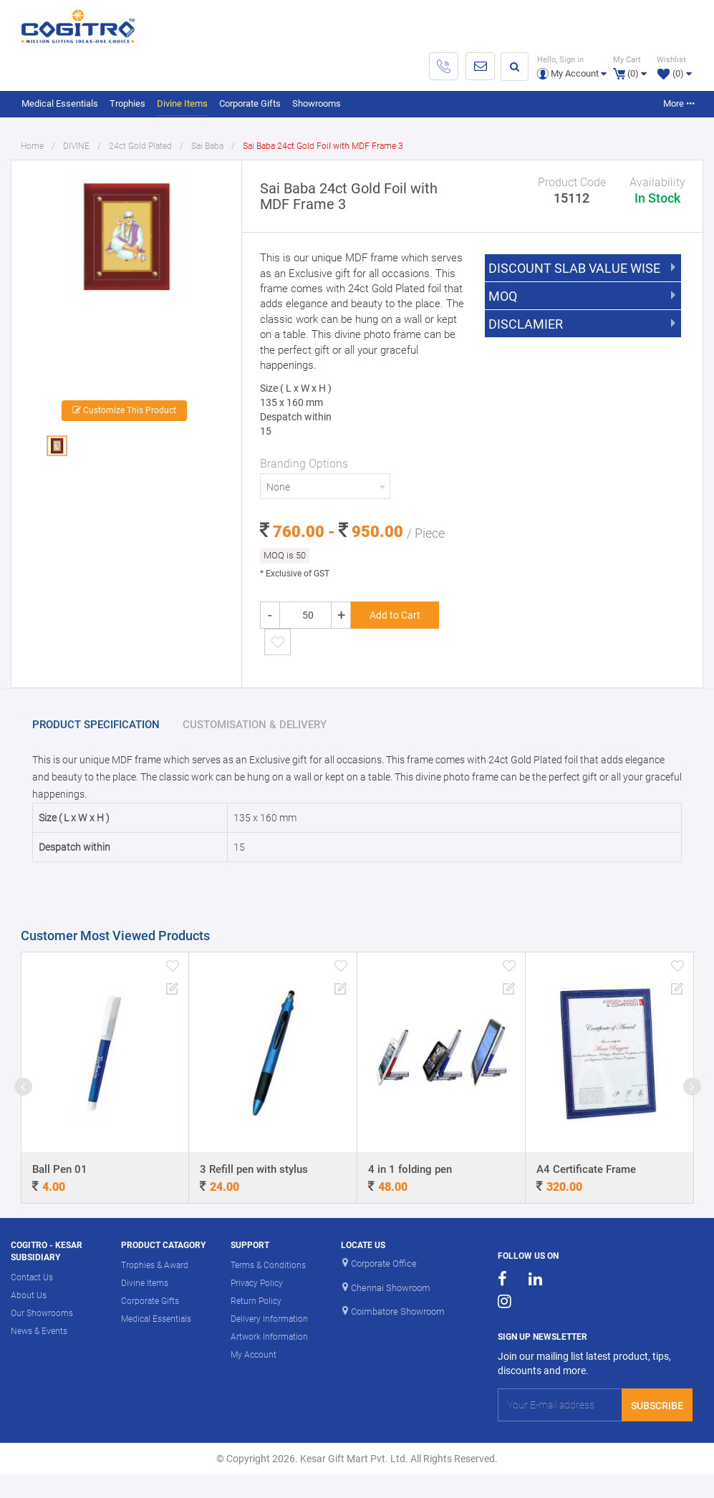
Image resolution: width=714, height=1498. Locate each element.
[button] (572, 66)
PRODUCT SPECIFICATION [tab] (96, 724)
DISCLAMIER (525, 324)
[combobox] (325, 486)
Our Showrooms (42, 1313)
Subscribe (657, 1405)
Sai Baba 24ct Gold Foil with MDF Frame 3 (323, 146)
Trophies (127, 103)
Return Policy (256, 1301)
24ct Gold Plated (140, 146)
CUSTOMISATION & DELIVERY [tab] (255, 724)
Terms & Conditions (268, 1265)
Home (32, 146)
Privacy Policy (257, 1283)
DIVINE (76, 146)
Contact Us (32, 1277)
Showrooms (316, 103)
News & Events (39, 1331)
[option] (126, 282)
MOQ (502, 296)
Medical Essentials (59, 103)
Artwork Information (269, 1337)
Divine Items (182, 103)
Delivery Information (269, 1319)
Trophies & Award (154, 1265)
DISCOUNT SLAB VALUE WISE (574, 268)
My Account (253, 1355)
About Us (29, 1295)
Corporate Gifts (250, 103)
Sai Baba (207, 146)
